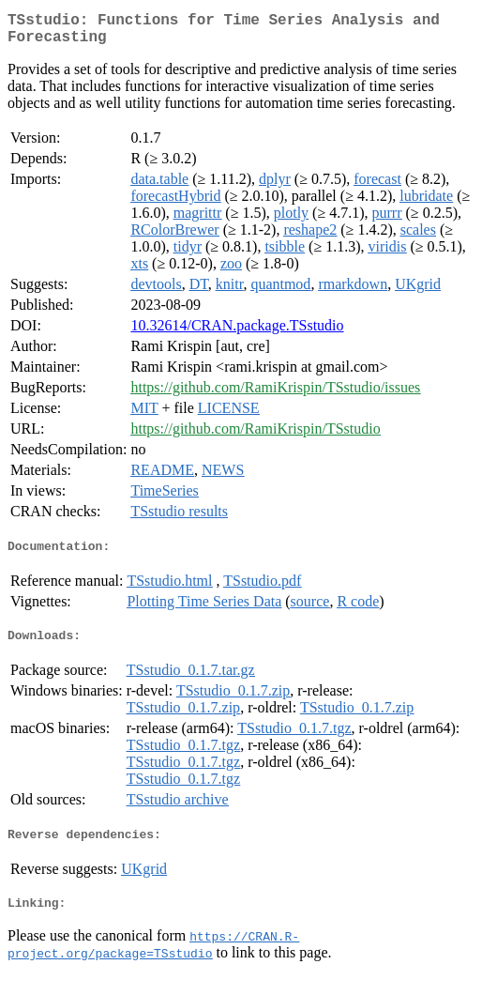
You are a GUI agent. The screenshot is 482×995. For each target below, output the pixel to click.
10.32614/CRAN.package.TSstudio (236, 333)
